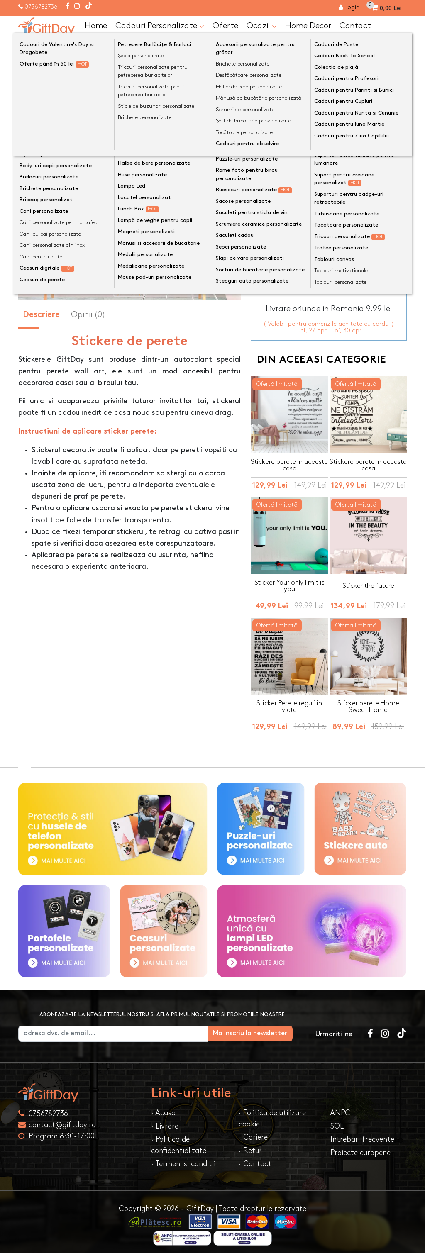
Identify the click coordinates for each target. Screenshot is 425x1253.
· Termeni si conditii (183, 1159)
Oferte (225, 25)
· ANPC (338, 1108)
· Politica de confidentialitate (178, 1140)
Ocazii (262, 26)
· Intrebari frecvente (360, 1134)
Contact (355, 25)
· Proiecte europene (358, 1147)
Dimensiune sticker (285, 164)
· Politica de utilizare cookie (272, 1113)
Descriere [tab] (41, 315)
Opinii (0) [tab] (88, 314)
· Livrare (164, 1121)
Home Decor (308, 25)
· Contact (255, 1159)
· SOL (335, 1121)
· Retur (250, 1145)
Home (96, 25)
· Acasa (163, 1108)
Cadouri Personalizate (159, 26)
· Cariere (253, 1132)
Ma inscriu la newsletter (263, 1028)
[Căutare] (398, 47)
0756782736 (41, 7)
